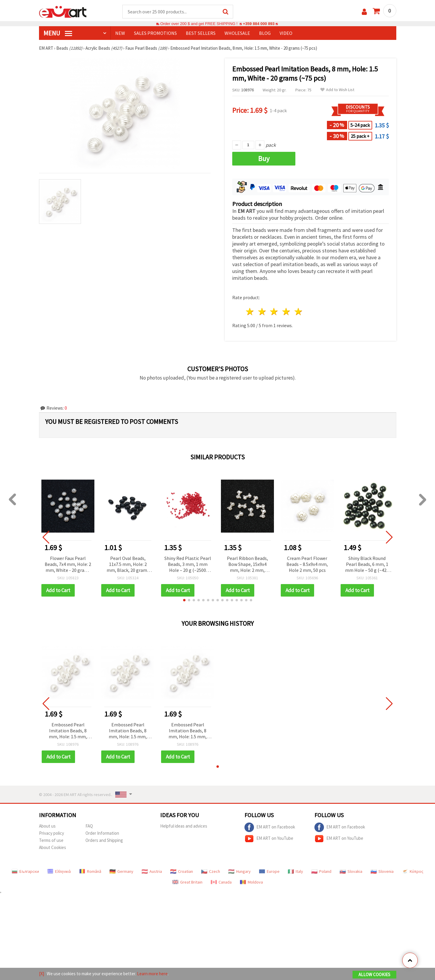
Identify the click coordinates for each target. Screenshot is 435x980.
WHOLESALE (237, 33)
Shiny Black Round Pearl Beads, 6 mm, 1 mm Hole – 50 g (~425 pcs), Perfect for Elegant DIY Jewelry (367, 564)
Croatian (181, 871)
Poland (321, 871)
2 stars (262, 311)
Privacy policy (51, 833)
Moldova (251, 882)
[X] (41, 973)
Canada (221, 882)
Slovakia (351, 871)
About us (47, 826)
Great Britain (187, 882)
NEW (120, 33)
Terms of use (51, 840)
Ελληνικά (59, 871)
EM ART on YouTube (268, 838)
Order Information (102, 833)
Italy (295, 871)
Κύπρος (412, 871)
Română (90, 871)
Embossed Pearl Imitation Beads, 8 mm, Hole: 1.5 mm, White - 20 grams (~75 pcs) (68, 731)
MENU (57, 33)
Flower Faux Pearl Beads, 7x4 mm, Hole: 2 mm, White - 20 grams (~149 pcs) (68, 564)
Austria (152, 871)
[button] (184, 600)
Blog (265, 33)
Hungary (239, 871)
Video (286, 33)
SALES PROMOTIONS (155, 33)
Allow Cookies (374, 974)
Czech (210, 871)
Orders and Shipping (104, 840)
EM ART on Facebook (269, 827)
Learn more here (152, 973)
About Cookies (52, 847)
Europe (269, 871)
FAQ (89, 826)
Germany (121, 871)
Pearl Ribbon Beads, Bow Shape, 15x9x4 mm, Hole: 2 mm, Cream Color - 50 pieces (247, 564)
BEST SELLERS (201, 33)
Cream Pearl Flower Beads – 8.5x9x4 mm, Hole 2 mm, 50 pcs (307, 564)
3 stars (274, 311)
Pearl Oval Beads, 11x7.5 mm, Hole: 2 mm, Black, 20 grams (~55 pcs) (128, 564)
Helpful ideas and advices (183, 826)
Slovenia (382, 871)
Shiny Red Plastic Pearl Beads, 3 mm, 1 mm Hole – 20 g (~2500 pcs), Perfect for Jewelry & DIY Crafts (187, 564)
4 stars (286, 311)
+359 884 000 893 (259, 23)
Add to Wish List (337, 90)
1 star (250, 311)
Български (25, 871)
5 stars (299, 311)
